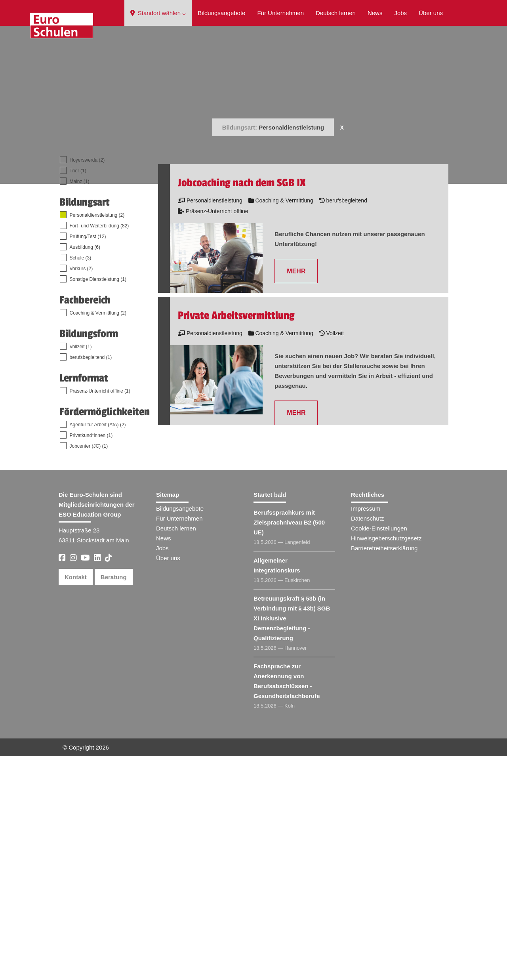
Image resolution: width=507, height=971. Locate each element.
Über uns (431, 13)
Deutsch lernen (336, 13)
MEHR (296, 486)
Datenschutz (367, 733)
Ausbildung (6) (85, 462)
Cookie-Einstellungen (379, 743)
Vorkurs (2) (81, 483)
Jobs (400, 13)
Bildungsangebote (221, 13)
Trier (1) (78, 385)
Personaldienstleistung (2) (97, 430)
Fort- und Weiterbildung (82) (99, 440)
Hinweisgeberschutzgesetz (386, 753)
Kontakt (76, 791)
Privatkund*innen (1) (91, 650)
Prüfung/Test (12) (88, 451)
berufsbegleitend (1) (91, 572)
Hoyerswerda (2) (87, 375)
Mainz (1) (80, 396)
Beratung (114, 791)
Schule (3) (80, 472)
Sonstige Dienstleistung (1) (98, 494)
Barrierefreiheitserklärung (384, 762)
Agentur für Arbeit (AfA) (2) (98, 639)
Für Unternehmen (280, 13)
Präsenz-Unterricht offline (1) (100, 606)
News (375, 13)
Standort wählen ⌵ (158, 13)
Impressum (365, 723)
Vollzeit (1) (81, 561)
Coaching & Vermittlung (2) (98, 527)
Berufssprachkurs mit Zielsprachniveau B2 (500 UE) (289, 737)
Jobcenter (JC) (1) (89, 661)
